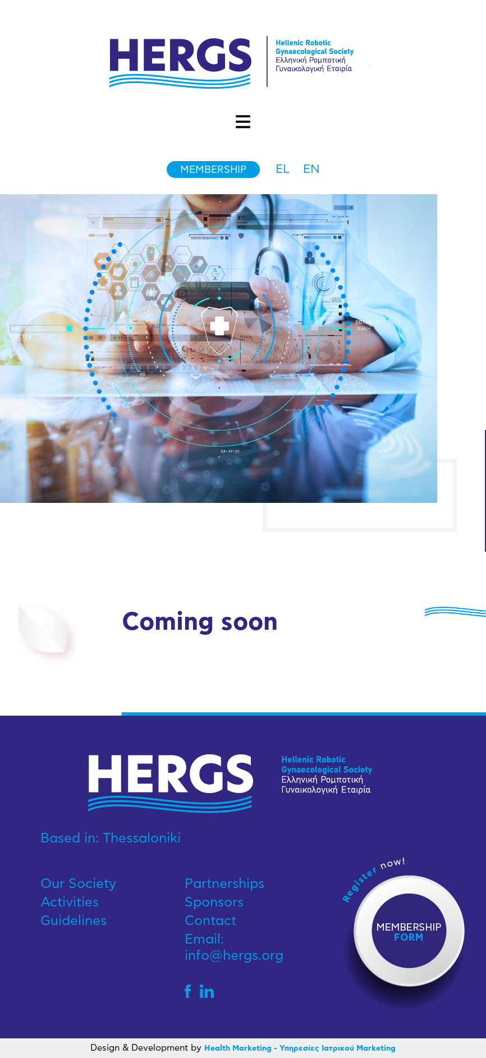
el (283, 169)
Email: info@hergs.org (234, 948)
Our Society (78, 884)
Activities (69, 902)
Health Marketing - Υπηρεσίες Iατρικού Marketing (300, 1048)
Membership (213, 170)
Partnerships (224, 884)
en (311, 169)
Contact (210, 921)
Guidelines (73, 921)
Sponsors (214, 902)
